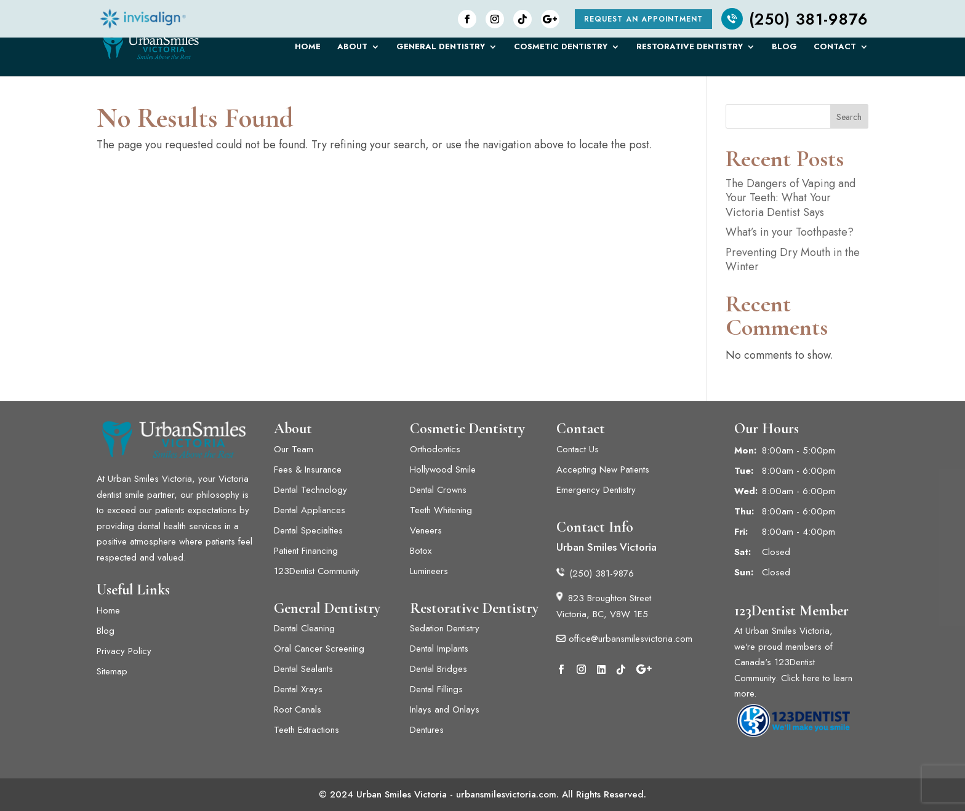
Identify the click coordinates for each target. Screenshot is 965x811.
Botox (420, 550)
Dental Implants (440, 648)
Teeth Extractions (306, 730)
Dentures (427, 730)
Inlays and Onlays (444, 709)
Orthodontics (435, 449)
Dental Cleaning (304, 628)
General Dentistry (440, 51)
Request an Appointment (643, 19)
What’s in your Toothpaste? (790, 232)
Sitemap (112, 671)
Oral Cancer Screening (319, 648)
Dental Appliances (309, 510)
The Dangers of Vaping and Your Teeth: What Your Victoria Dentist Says (790, 197)
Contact (835, 51)
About (352, 51)
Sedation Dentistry (444, 628)
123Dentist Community (316, 571)
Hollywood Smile (443, 469)
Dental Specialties (308, 530)
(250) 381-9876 (794, 19)
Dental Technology (310, 490)
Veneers (426, 530)
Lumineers (430, 571)
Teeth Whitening (441, 510)
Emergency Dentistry (596, 490)
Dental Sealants (303, 669)
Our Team (293, 449)
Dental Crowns (438, 490)
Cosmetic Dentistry (560, 51)
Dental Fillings (436, 689)
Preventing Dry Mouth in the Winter (793, 259)
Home (308, 51)
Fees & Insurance (308, 469)
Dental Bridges (438, 669)
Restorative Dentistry (689, 51)
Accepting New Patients (602, 469)
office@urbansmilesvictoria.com (624, 638)
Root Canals (297, 709)
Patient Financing (306, 550)
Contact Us (577, 449)
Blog (784, 51)
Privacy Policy (124, 651)
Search (849, 117)
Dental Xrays (298, 689)
